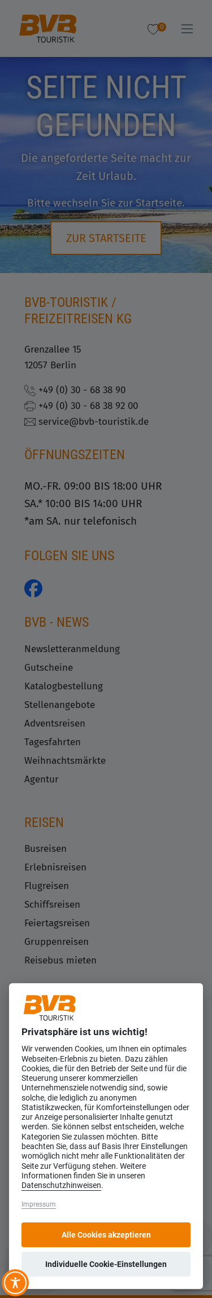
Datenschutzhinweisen (61, 1185)
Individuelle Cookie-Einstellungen (106, 1264)
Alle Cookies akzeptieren (106, 1234)
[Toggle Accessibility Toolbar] (15, 1282)
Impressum (38, 1204)
